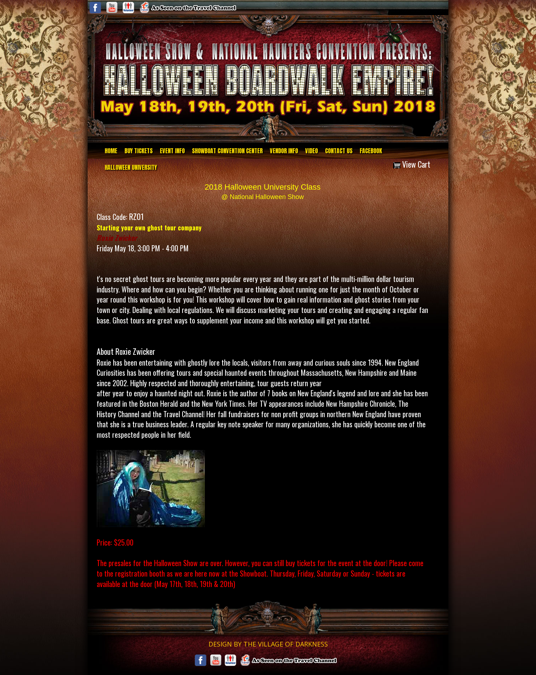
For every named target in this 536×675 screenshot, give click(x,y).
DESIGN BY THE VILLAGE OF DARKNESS (268, 644)
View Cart (411, 164)
